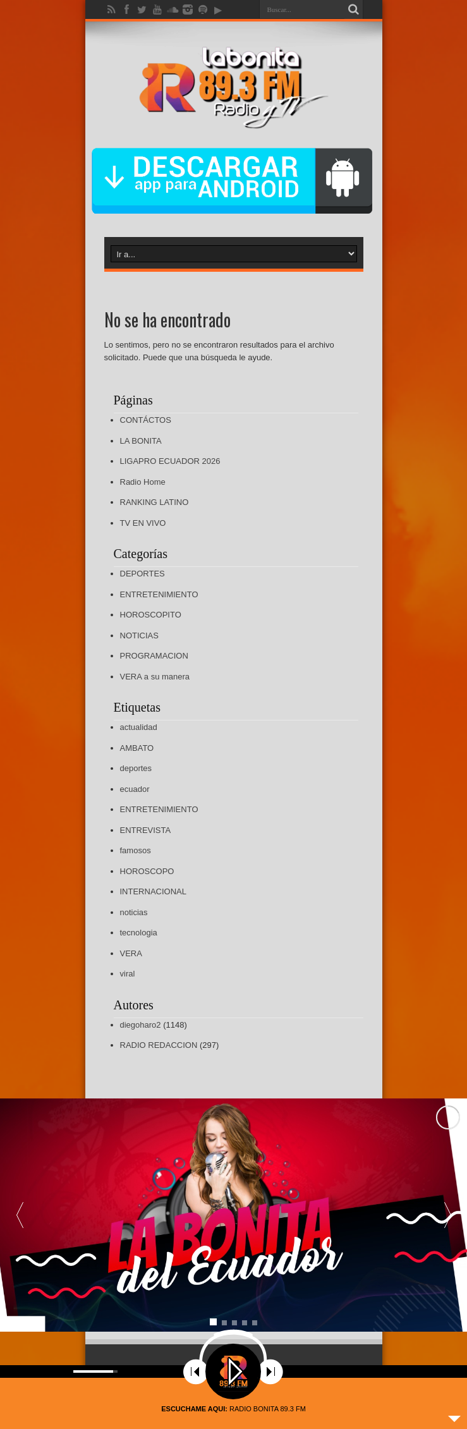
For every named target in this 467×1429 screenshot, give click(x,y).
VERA (131, 953)
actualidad (138, 727)
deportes (136, 768)
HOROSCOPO (147, 871)
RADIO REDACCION (159, 1045)
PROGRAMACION (154, 655)
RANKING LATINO (154, 502)
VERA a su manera (155, 676)
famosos (135, 850)
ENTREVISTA (145, 830)
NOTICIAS (139, 635)
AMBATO (137, 748)
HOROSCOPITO (150, 614)
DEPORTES (142, 573)
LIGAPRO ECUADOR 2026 (170, 461)
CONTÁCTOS (145, 420)
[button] (447, 1215)
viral (127, 973)
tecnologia (138, 932)
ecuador (135, 789)
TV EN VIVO (143, 523)
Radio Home (143, 482)
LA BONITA (141, 441)
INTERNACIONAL (153, 891)
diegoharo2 (140, 1025)
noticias (134, 912)
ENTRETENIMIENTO (159, 594)
